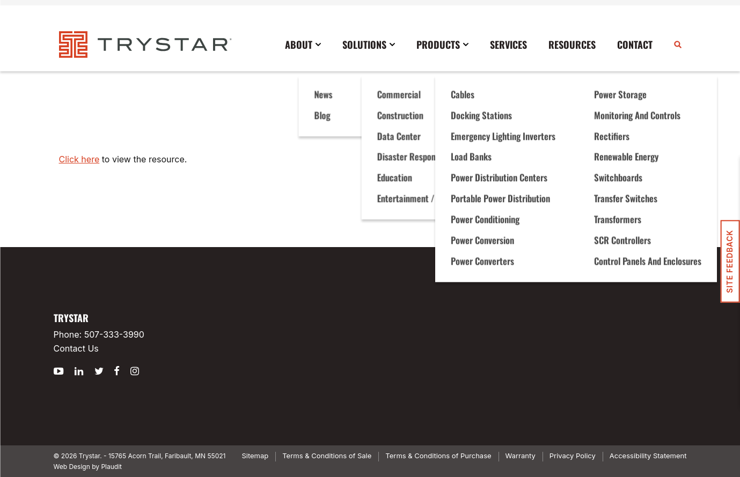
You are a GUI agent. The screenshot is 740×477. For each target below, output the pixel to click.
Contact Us (76, 348)
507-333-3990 (114, 334)
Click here (79, 159)
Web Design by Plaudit (88, 467)
